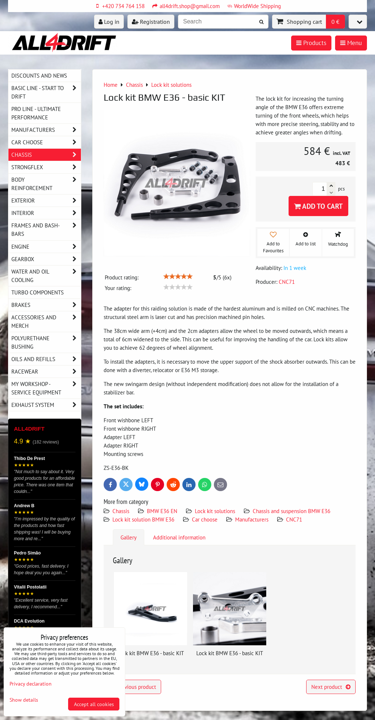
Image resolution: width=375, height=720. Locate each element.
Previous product (132, 686)
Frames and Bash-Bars (46, 229)
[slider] (178, 276)
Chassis (120, 511)
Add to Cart (318, 206)
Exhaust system (46, 405)
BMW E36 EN (162, 511)
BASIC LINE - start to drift (46, 92)
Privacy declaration (31, 683)
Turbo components (37, 292)
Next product (330, 686)
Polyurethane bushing (46, 342)
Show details (24, 700)
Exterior (46, 200)
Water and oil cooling (46, 276)
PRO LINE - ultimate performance (36, 113)
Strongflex (46, 167)
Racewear (46, 371)
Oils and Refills (46, 359)
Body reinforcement (46, 184)
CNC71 (294, 519)
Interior (46, 213)
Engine (46, 247)
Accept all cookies (94, 704)
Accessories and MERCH (46, 321)
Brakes (46, 305)
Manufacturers (251, 519)
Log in (109, 21)
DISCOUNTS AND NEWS (39, 75)
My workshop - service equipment (46, 388)
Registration (151, 21)
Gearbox (46, 259)
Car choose (205, 519)
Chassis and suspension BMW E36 (291, 511)
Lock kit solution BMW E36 (143, 519)
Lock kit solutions (215, 511)
